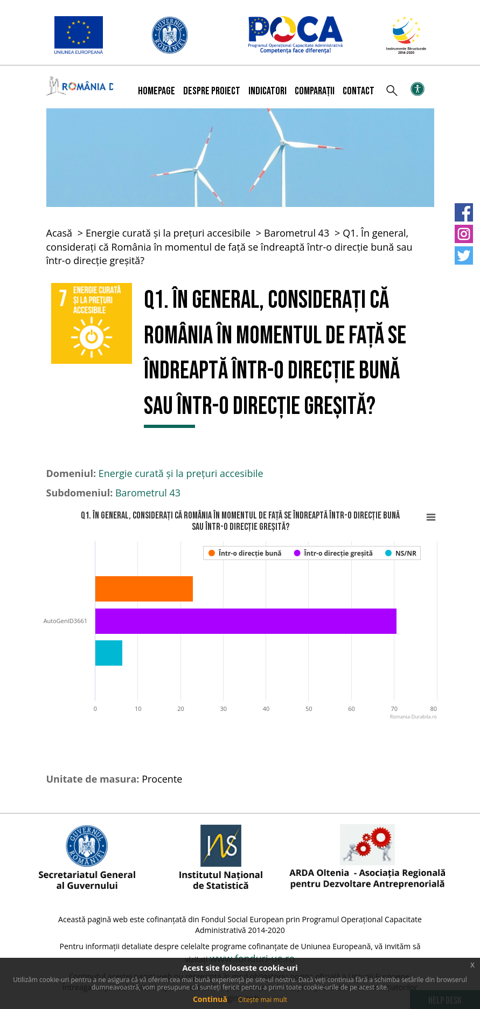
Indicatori (267, 91)
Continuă (210, 999)
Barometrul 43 (296, 232)
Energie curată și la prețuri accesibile (168, 232)
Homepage (156, 91)
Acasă (59, 232)
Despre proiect (211, 91)
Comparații (315, 91)
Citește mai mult (262, 999)
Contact (358, 91)
